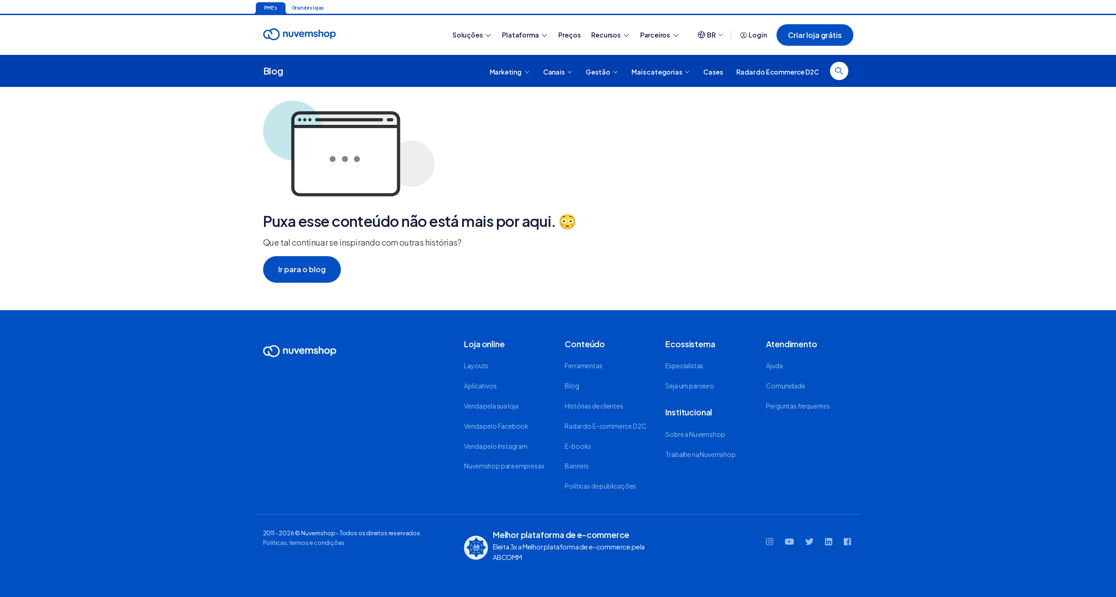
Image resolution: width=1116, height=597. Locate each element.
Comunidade (785, 386)
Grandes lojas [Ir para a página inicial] (308, 8)
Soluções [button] (472, 35)
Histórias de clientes (594, 406)
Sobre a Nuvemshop (695, 434)
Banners (577, 466)
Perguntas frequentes (798, 406)
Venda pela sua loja (491, 406)
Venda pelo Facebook (496, 426)
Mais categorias (660, 71)
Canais (557, 71)
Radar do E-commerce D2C (605, 426)
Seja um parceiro (689, 386)
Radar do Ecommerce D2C (777, 71)
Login (753, 35)
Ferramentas (583, 365)
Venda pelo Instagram (495, 446)
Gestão (602, 71)
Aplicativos (480, 386)
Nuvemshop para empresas (504, 466)
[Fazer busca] (839, 71)
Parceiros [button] (659, 35)
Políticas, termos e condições (304, 542)
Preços (569, 35)
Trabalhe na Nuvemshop (700, 454)
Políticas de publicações (600, 486)
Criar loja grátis (815, 35)
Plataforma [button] (524, 35)
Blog (273, 70)
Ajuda (774, 365)
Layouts (476, 365)
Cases (712, 71)
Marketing (509, 71)
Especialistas (684, 365)
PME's (270, 8)
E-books (578, 446)
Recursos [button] (610, 35)
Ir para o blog (302, 269)
